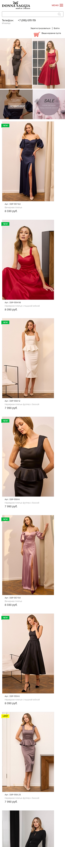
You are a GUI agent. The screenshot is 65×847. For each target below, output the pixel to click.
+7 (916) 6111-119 (27, 20)
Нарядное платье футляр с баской (22, 404)
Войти (57, 28)
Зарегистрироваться (40, 28)
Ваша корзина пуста (51, 33)
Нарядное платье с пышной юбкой (22, 306)
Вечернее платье (13, 207)
